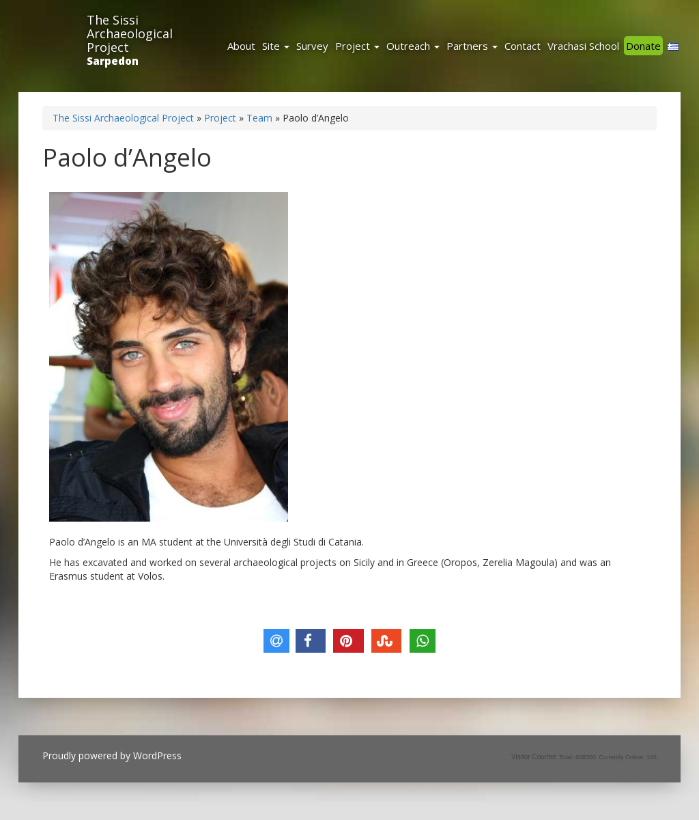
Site (275, 46)
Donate (643, 46)
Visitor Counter (533, 757)
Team (259, 117)
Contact (522, 46)
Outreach (413, 46)
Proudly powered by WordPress (112, 755)
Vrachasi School (583, 46)
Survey (312, 46)
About (241, 46)
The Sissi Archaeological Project (130, 33)
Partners (472, 46)
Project (357, 46)
